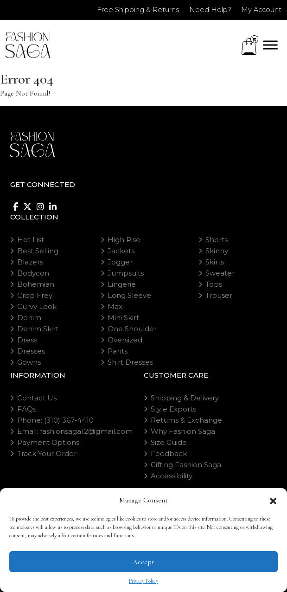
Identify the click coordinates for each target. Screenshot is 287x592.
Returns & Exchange (186, 420)
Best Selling (37, 250)
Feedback (169, 453)
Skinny (216, 250)
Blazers (30, 261)
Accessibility (171, 475)
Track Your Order (47, 453)
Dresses (31, 351)
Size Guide (169, 442)
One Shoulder (132, 328)
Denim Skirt (37, 328)
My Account (260, 9)
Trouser (218, 295)
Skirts (214, 261)
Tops (213, 284)
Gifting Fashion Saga (186, 464)
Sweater (220, 273)
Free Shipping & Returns (132, 9)
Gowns (29, 362)
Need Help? (206, 9)
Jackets (121, 250)
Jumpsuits (126, 273)
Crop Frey (34, 295)
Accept (143, 562)
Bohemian (35, 284)
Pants (118, 351)
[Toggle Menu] (270, 44)
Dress (27, 339)
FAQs (26, 409)
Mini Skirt (123, 317)
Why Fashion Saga (183, 431)
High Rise (124, 239)
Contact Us (37, 397)
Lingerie (122, 284)
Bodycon (33, 273)
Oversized (125, 339)
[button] (273, 500)
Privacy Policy (143, 581)
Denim (29, 317)
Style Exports (173, 409)
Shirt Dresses (130, 362)
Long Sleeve (129, 295)
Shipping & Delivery (185, 397)
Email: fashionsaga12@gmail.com (75, 431)
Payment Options (48, 442)
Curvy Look (37, 306)
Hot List (30, 239)
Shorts (216, 239)
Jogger (120, 261)
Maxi (116, 306)
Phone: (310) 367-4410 (55, 420)
